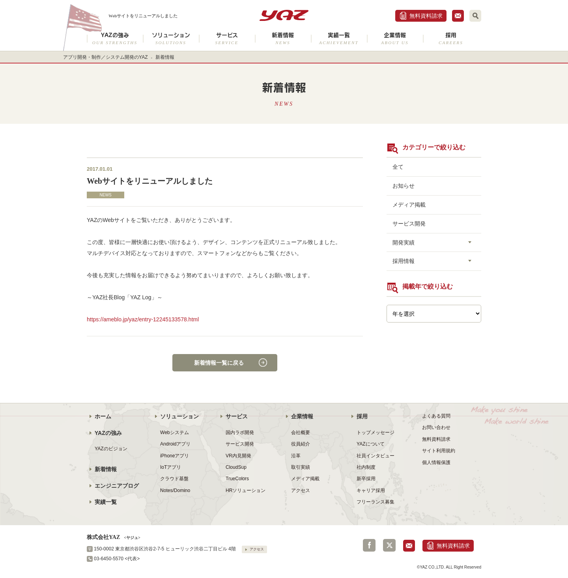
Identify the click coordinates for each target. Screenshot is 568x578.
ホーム (103, 416)
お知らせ (403, 186)
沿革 (296, 455)
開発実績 (403, 242)
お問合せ (458, 16)
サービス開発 (409, 223)
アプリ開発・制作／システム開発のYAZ (105, 57)
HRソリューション (245, 490)
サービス (227, 38)
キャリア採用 (371, 490)
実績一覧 (339, 38)
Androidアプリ (175, 444)
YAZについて (371, 444)
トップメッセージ (375, 432)
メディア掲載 (409, 204)
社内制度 (366, 467)
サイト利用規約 (438, 450)
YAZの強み (115, 38)
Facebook (369, 545)
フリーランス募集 (375, 502)
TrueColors (237, 478)
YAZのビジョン (111, 448)
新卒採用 (366, 478)
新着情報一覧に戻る (219, 363)
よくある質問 (436, 416)
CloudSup (236, 467)
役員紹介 (300, 444)
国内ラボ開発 (240, 432)
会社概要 (300, 432)
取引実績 (300, 467)
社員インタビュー (375, 455)
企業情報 (395, 38)
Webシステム (174, 432)
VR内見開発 (238, 455)
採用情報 (403, 261)
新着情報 (283, 38)
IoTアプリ (170, 467)
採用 (451, 38)
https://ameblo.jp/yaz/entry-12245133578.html (143, 319)
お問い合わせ (436, 427)
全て (398, 167)
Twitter (389, 545)
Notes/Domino (175, 490)
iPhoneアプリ (174, 455)
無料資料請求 (426, 16)
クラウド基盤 (174, 478)
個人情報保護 (436, 462)
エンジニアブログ (117, 486)
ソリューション (171, 38)
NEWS (105, 195)
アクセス (300, 490)
